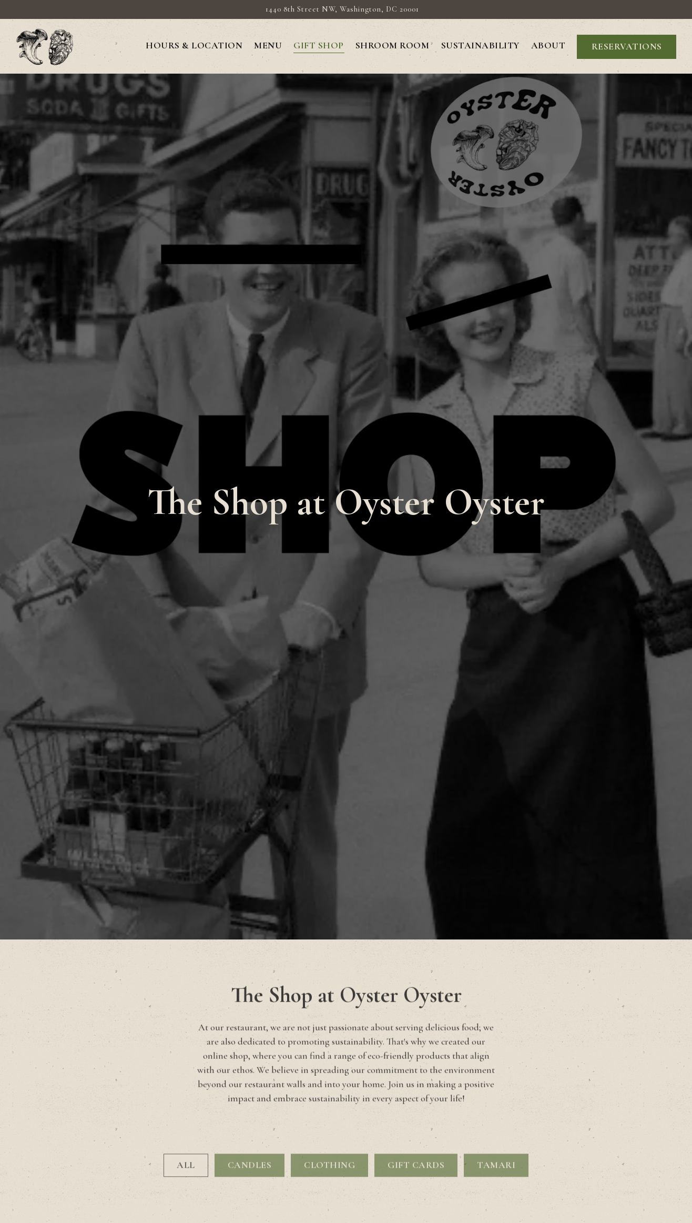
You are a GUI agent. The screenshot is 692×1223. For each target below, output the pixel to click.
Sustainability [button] (480, 45)
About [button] (548, 45)
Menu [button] (268, 45)
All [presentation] (186, 1101)
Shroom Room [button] (392, 45)
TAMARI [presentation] (496, 1101)
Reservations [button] (627, 46)
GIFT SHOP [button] (318, 45)
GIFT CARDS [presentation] (416, 1101)
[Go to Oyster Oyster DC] (342, 9)
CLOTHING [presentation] (329, 1101)
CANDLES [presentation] (250, 1101)
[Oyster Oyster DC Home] (45, 45)
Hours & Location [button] (194, 45)
